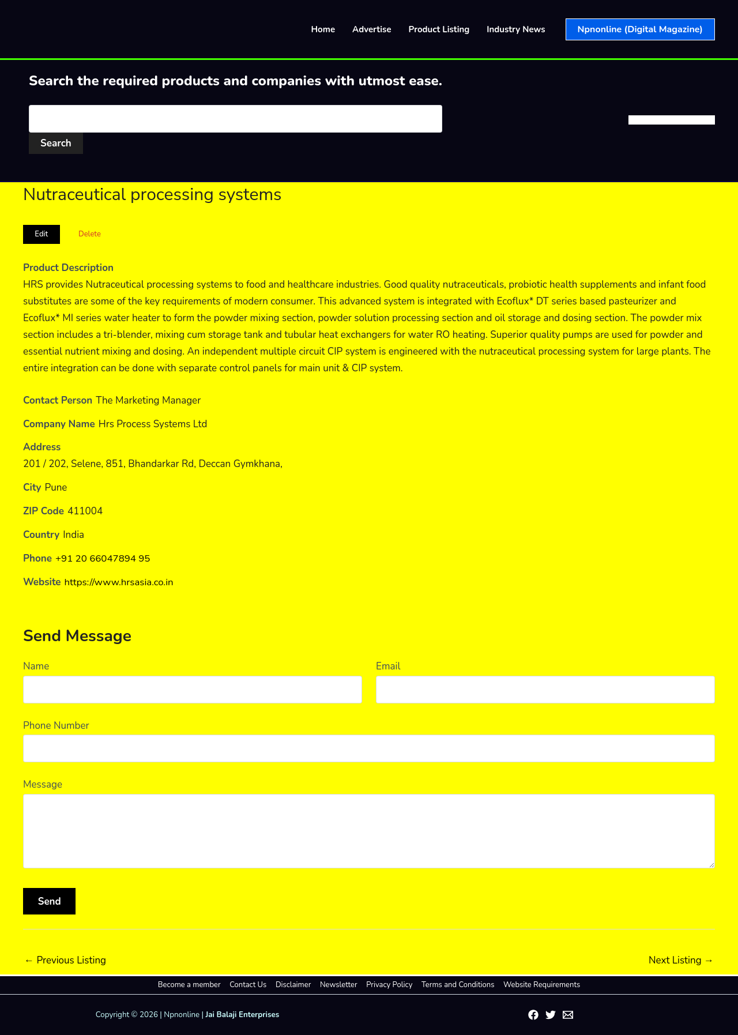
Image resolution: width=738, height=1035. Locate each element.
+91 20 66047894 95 (103, 558)
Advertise (371, 29)
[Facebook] (533, 1015)
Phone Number (56, 725)
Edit (41, 234)
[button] (640, 29)
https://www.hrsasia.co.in (120, 582)
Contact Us (251, 985)
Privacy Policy (388, 985)
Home (323, 29)
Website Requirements (537, 985)
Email (388, 666)
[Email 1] (568, 1015)
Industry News (516, 29)
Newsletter (338, 985)
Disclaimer (294, 985)
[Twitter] (550, 1015)
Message (42, 784)
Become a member (194, 985)
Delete (89, 234)
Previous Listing (65, 960)
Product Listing (439, 29)
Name (36, 666)
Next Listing (681, 960)
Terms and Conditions (455, 985)
